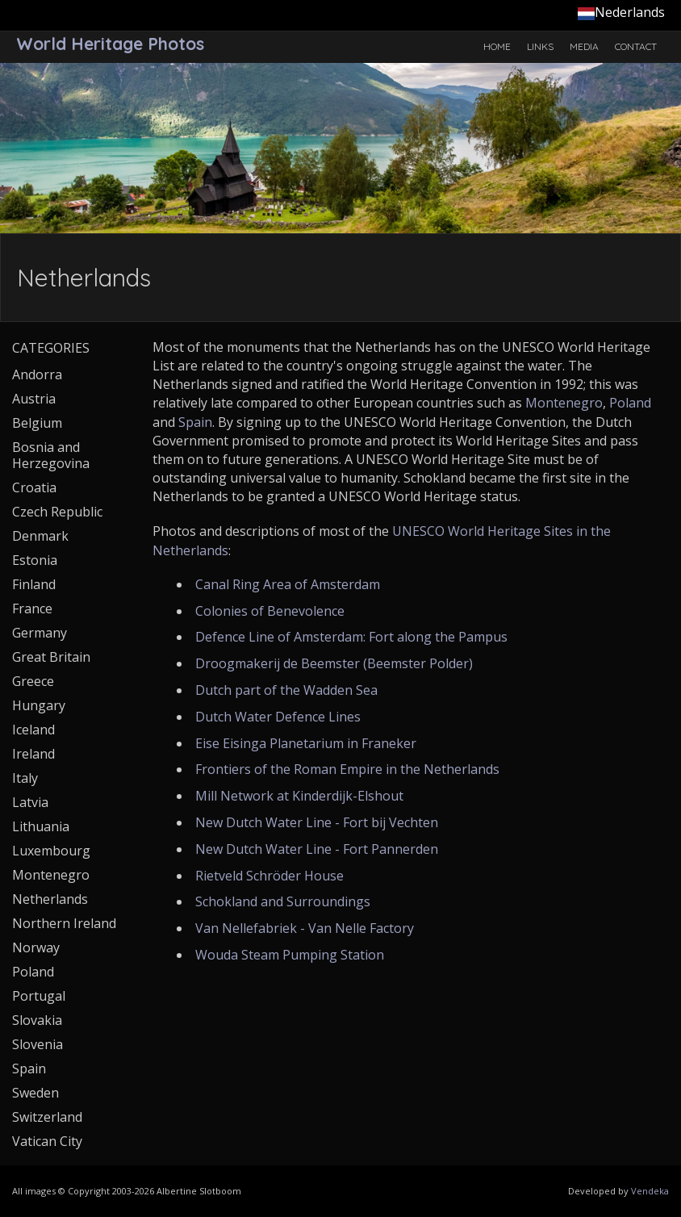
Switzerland (47, 1117)
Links (540, 46)
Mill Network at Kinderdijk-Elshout (299, 796)
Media (584, 46)
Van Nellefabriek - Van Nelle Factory (304, 928)
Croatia (34, 487)
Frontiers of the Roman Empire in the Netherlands (347, 769)
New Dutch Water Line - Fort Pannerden (316, 849)
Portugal (38, 996)
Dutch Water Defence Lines (278, 717)
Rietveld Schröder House (269, 876)
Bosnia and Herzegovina (51, 455)
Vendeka (650, 1191)
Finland (34, 584)
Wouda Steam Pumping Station (289, 955)
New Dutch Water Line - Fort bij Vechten (316, 822)
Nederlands (621, 12)
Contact (636, 46)
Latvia (30, 802)
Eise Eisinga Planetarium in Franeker (305, 743)
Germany (39, 633)
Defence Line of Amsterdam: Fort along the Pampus (351, 637)
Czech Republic (57, 512)
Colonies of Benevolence (270, 611)
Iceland (33, 729)
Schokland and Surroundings (282, 901)
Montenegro (564, 403)
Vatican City (47, 1141)
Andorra (37, 374)
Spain (195, 422)
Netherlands (50, 899)
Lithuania (40, 826)
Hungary (38, 705)
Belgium (37, 423)
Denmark (40, 536)
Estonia (34, 560)
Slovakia (37, 1020)
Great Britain (51, 657)
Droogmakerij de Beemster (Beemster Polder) (334, 663)
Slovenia (37, 1044)
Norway (36, 947)
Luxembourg (51, 850)
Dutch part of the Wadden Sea (286, 690)
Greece (33, 681)
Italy (25, 778)
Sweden (35, 1093)
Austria (34, 399)
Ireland (33, 754)
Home (497, 46)
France (32, 608)
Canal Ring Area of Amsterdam (287, 584)
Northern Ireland (64, 923)
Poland (630, 403)
